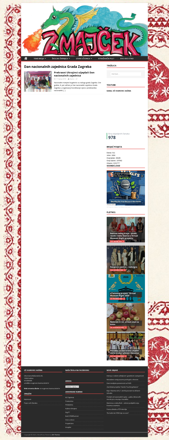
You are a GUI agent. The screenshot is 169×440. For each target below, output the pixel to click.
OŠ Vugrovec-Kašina (112, 207)
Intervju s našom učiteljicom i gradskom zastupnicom (125, 376)
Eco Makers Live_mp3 (124, 207)
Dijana (72, 79)
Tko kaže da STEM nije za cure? (118, 413)
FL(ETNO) (111, 212)
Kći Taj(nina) (69, 397)
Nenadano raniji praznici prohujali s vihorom (122, 379)
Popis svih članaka (30, 403)
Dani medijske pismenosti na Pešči (119, 383)
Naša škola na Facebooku (77, 370)
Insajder (68, 427)
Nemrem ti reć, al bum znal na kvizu (124, 323)
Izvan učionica (83, 58)
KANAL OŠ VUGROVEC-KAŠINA (119, 91)
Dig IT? (67, 412)
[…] (64, 90)
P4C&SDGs (69, 405)
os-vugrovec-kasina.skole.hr (50, 388)
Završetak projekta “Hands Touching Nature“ (122, 387)
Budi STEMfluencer (72, 416)
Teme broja (39, 58)
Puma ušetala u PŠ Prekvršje (117, 409)
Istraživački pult (106, 58)
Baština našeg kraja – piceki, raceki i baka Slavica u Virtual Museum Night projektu (124, 236)
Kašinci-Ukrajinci (71, 408)
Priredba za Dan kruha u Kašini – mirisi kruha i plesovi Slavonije (125, 351)
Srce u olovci (69, 420)
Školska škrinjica (60, 58)
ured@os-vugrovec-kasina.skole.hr (36, 383)
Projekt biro (69, 423)
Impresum (27, 399)
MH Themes (56, 435)
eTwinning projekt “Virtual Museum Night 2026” (123, 294)
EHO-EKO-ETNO (127, 58)
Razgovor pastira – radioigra (123, 267)
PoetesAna (69, 401)
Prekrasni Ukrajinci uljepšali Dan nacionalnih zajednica (74, 74)
